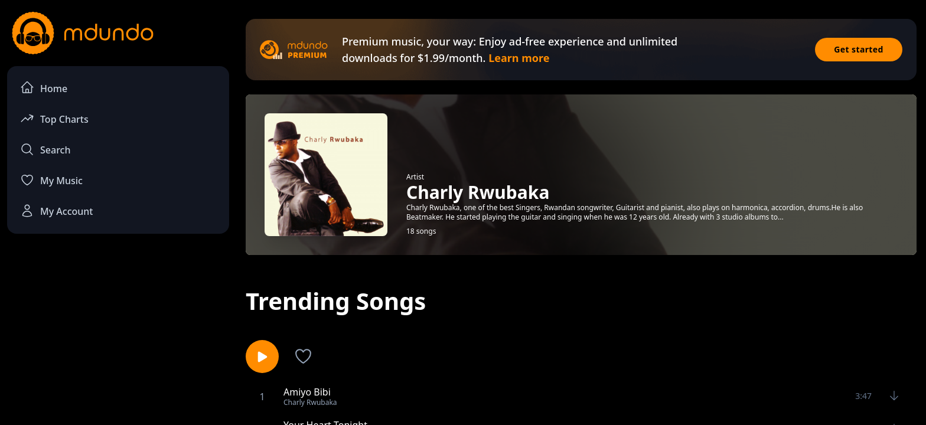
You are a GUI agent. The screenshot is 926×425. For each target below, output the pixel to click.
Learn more (518, 58)
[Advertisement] (118, 340)
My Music (51, 180)
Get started (858, 49)
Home (43, 87)
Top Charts (54, 118)
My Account (56, 211)
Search (45, 149)
